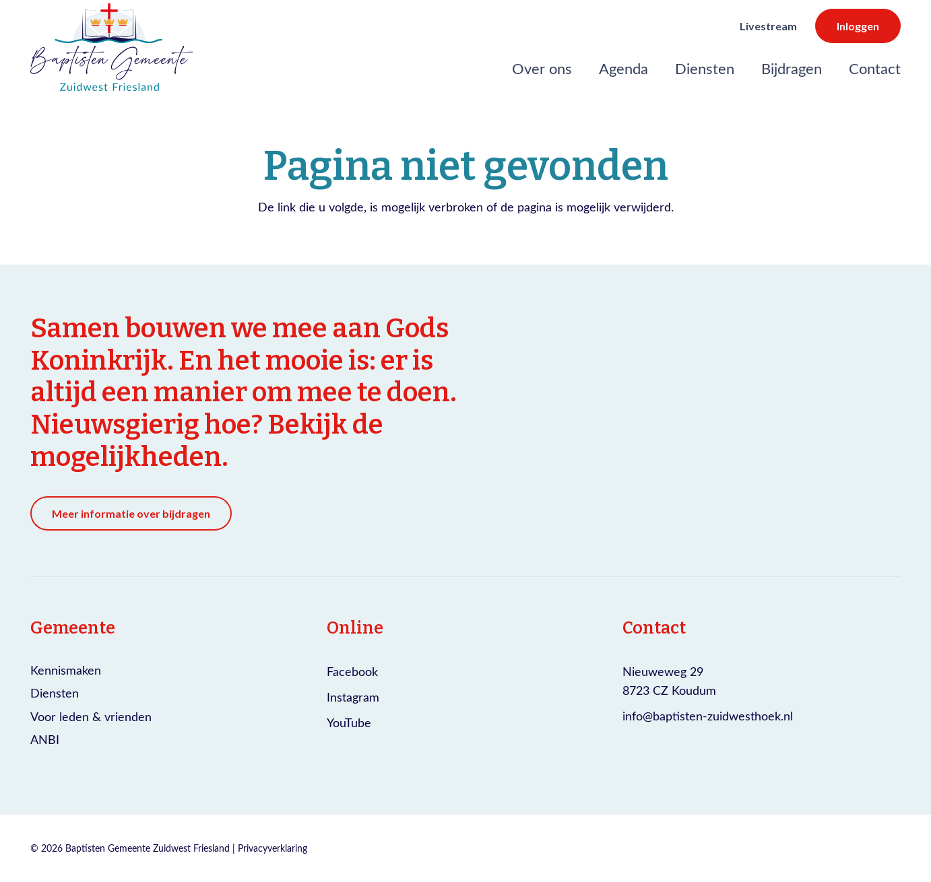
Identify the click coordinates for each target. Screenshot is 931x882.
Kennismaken (65, 670)
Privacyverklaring (272, 848)
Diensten (54, 693)
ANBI (44, 739)
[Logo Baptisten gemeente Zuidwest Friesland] (111, 47)
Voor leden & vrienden (91, 716)
